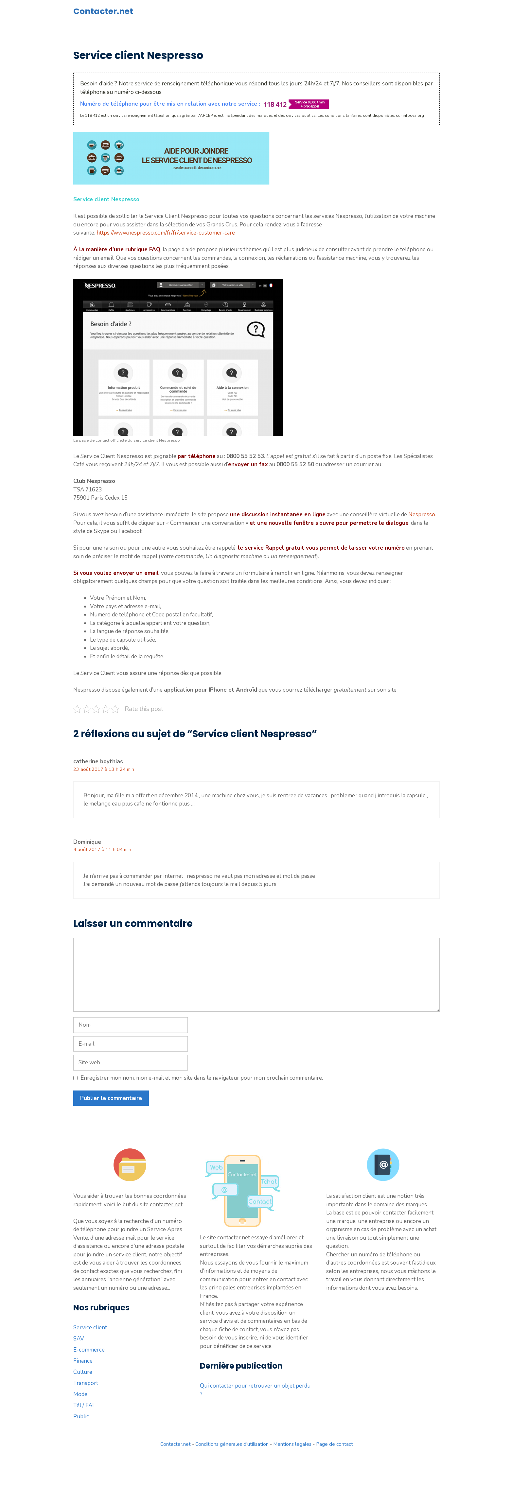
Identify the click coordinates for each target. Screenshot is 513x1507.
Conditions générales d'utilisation (232, 1444)
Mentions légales (292, 1444)
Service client (90, 1327)
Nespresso (421, 514)
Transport (85, 1383)
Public (81, 1416)
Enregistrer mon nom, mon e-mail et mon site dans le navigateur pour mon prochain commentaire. (201, 1078)
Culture (82, 1372)
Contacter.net (103, 11)
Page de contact (334, 1444)
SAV (78, 1338)
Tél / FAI (83, 1405)
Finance (83, 1361)
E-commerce (89, 1350)
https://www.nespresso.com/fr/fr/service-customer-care (166, 233)
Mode (80, 1394)
